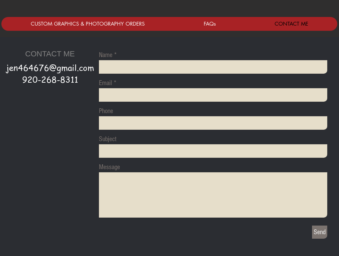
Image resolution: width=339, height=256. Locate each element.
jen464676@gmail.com (50, 67)
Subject (108, 139)
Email (105, 83)
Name (105, 55)
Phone (106, 111)
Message (109, 167)
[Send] (319, 232)
